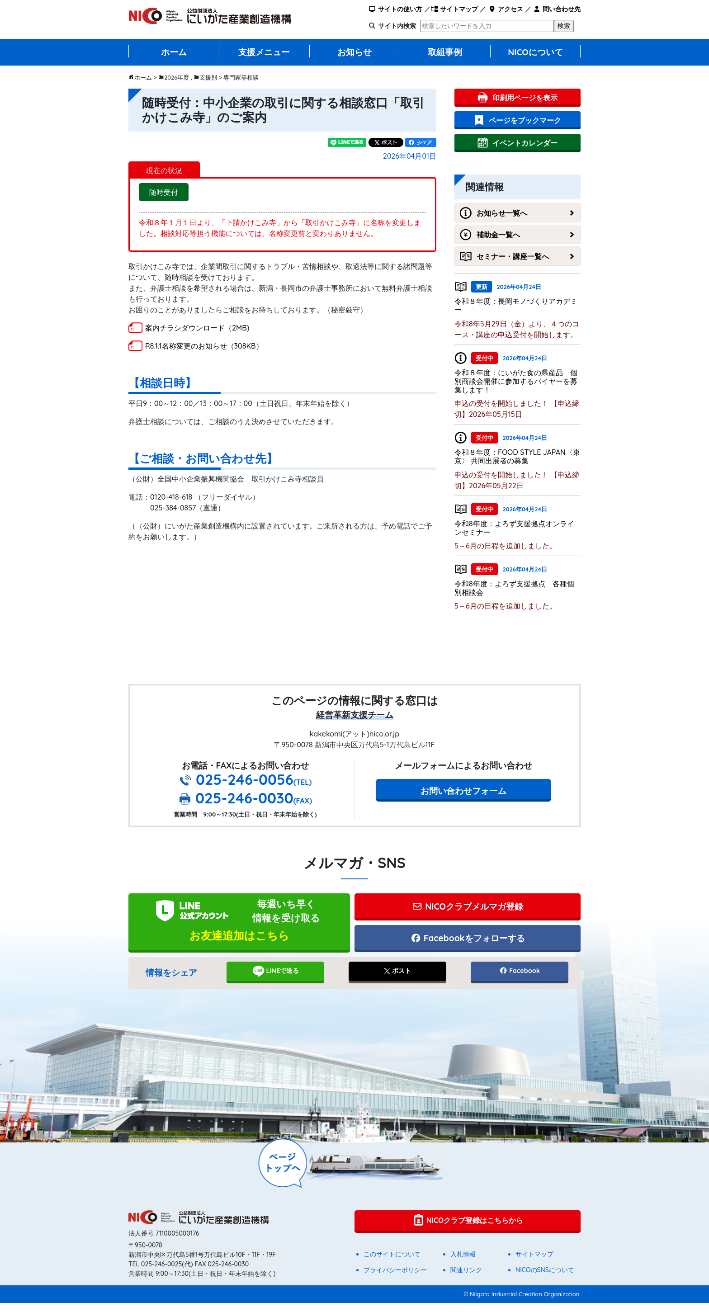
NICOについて (535, 52)
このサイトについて (392, 1263)
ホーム (174, 52)
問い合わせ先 (557, 9)
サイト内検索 (397, 26)
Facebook (519, 980)
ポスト (397, 980)
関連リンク (466, 1279)
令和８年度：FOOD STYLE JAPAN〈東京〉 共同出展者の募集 (517, 456)
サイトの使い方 (395, 9)
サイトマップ (454, 9)
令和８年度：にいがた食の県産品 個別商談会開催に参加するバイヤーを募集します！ (515, 381)
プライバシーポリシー (395, 1279)
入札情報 (463, 1263)
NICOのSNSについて (544, 1279)
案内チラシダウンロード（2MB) (197, 327)
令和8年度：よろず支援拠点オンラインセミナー (514, 528)
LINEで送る (275, 980)
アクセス (505, 9)
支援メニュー (264, 52)
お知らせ (354, 52)
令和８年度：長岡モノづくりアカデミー (515, 305)
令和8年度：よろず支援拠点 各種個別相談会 (514, 588)
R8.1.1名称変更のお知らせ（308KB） (204, 345)
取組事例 (445, 52)
